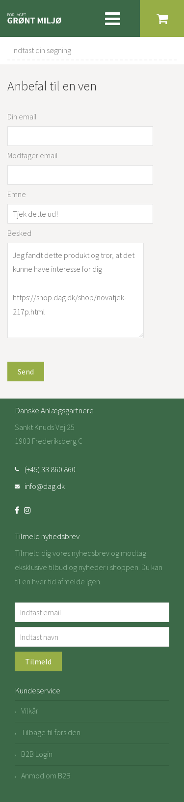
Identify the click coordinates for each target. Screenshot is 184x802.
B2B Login (37, 754)
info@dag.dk (45, 486)
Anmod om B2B (46, 775)
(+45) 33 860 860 (50, 469)
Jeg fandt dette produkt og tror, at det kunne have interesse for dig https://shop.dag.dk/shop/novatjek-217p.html (75, 291)
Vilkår (29, 711)
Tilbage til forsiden (50, 732)
